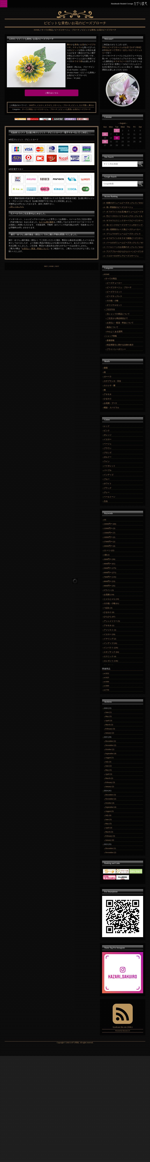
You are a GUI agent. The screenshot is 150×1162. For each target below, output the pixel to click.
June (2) (108, 766)
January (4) (109, 840)
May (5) (108, 823)
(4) (105, 519)
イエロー (40, 105)
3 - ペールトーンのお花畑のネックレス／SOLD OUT (123, 247)
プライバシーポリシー (116, 349)
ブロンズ (107, 452)
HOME (51, 266)
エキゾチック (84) (111, 652)
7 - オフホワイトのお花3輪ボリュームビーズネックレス (123, 212)
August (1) (109, 757)
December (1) (110, 848)
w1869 (106, 686)
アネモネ (107, 394)
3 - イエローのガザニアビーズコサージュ (121, 256)
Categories (16, 109)
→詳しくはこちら (16, 207)
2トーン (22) (109, 550)
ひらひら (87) (109, 617)
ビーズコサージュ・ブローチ (119, 287)
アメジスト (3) (110, 630)
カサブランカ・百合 (112, 381)
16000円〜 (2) (109, 537)
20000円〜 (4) (109, 546)
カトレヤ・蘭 (109, 385)
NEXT (57, 266)
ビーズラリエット (114, 292)
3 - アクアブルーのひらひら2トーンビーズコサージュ (123, 251)
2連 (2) (106, 555)
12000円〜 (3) (109, 528)
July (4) (108, 815)
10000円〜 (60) (110, 524)
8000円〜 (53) (109, 581)
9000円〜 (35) (109, 586)
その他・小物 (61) (111, 603)
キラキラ (48, 105)
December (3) (110, 795)
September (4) (110, 753)
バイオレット (109, 466)
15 (117, 138)
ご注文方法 (110, 309)
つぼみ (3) (108, 608)
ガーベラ (107, 377)
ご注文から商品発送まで (117, 318)
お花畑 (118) (109, 594)
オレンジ (107, 435)
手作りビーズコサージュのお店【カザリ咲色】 (122, 47)
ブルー (107, 479)
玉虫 (106, 501)
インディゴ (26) (110, 643)
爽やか (70, 44)
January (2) (109, 733)
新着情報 (110, 340)
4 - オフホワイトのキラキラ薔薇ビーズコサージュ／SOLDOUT (123, 238)
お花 (82, 44)
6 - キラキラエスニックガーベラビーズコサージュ (123, 220)
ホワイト (107, 483)
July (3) (108, 762)
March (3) (109, 724)
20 (105, 141)
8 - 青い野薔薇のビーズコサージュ (118, 207)
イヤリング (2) (110, 639)
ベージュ (107, 444)
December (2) (110, 741)
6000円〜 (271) (110, 572)
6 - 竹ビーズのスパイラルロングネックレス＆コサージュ (123, 216)
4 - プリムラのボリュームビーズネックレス (122, 234)
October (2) (109, 749)
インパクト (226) (111, 647)
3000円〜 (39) (109, 559)
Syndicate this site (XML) (122, 1027)
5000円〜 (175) (110, 568)
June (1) (108, 712)
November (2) (110, 745)
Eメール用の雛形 (46, 222)
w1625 (106, 677)
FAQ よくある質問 (114, 331)
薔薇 (106, 368)
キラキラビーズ (120, 61)
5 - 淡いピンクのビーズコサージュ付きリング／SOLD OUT (123, 225)
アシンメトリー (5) (112, 621)
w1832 (106, 673)
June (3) (108, 819)
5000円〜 (32, 105)
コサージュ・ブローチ (61, 105)
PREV (46, 266)
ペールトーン (109, 497)
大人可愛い (83, 105)
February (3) (110, 729)
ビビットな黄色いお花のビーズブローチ (75, 109)
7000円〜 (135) (110, 577)
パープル (107, 470)
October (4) (109, 803)
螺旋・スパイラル (111, 407)
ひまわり (107, 399)
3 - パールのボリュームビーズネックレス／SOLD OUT (123, 243)
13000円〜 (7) (109, 533)
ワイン (107, 461)
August (123, 123)
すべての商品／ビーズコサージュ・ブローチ (39, 109)
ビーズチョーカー (114, 283)
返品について (112, 327)
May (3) (108, 716)
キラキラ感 (77, 61)
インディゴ (108, 475)
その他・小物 (112, 301)
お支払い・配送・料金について (35, 248)
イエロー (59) (109, 634)
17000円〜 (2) (109, 541)
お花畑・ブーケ (110, 403)
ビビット (74, 50)
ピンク (107, 430)
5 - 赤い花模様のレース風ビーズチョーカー (122, 229)
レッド (107, 426)
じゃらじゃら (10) (111, 599)
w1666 (106, 681)
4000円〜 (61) (109, 564)
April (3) (108, 720)
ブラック (107, 488)
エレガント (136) (111, 661)
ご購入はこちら (51, 93)
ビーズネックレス (114, 296)
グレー (107, 492)
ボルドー (107, 457)
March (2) (109, 778)
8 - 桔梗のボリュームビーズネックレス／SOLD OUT (123, 203)
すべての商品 (111, 278)
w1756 (106, 690)
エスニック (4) (110, 656)
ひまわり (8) (109, 612)
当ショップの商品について (118, 314)
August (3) (109, 811)
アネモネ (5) (109, 625)
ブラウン (107, 448)
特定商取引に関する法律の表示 (120, 345)
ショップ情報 (111, 336)
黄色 (76, 44)
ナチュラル (77, 47)
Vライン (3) (109, 590)
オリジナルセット (114, 305)
